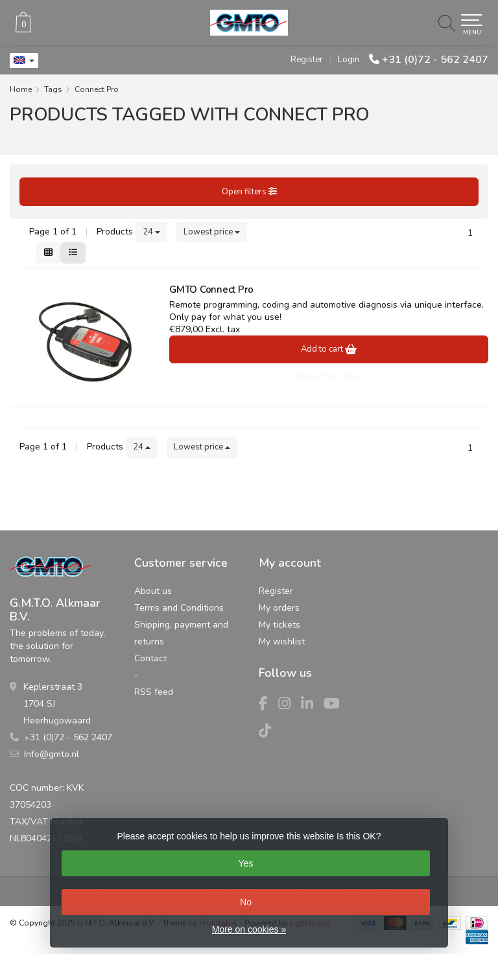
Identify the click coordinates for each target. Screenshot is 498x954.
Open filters (249, 192)
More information (329, 376)
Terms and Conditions (179, 608)
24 (151, 232)
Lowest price (212, 232)
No (246, 902)
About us (153, 591)
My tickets (279, 625)
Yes (246, 863)
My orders (279, 608)
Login (348, 59)
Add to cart (329, 349)
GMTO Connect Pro (211, 289)
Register (306, 59)
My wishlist (282, 641)
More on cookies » (249, 929)
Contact (150, 658)
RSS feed (153, 692)
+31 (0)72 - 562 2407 (435, 59)
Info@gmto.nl (51, 754)
